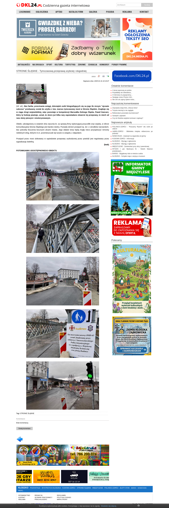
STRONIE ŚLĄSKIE (27, 413)
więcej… (21, 490)
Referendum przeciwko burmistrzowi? (125, 113)
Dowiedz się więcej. (108, 506)
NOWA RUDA (142, 488)
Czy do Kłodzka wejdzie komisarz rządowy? (127, 118)
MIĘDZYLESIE (97, 488)
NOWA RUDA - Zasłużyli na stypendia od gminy (129, 136)
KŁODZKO (23, 488)
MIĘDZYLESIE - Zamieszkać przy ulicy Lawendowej (130, 146)
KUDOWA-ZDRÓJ (68, 488)
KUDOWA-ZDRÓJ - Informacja (123, 139)
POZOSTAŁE (35, 488)
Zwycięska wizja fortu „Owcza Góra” (125, 108)
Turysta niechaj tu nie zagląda (122, 110)
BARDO (133, 488)
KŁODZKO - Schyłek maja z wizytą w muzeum (128, 156)
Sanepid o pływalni (119, 116)
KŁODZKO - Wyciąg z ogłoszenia (124, 141)
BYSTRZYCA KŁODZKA (51, 488)
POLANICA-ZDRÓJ (111, 488)
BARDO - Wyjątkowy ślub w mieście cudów (127, 153)
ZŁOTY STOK (125, 488)
